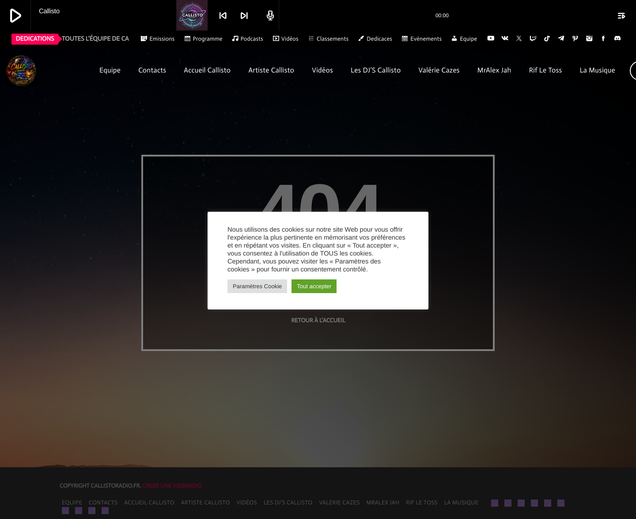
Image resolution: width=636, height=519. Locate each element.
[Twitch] (533, 39)
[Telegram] (561, 39)
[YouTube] (490, 39)
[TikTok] (547, 39)
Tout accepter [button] (314, 286)
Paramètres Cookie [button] (257, 286)
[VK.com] (504, 39)
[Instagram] (589, 39)
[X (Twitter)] (518, 39)
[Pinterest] (575, 39)
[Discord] (617, 39)
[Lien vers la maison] (48, 71)
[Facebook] (603, 39)
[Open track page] (269, 15)
